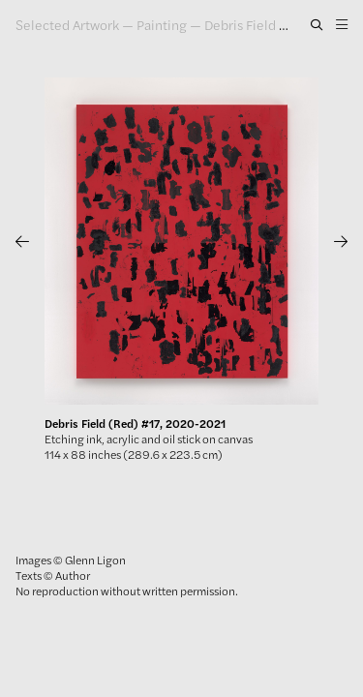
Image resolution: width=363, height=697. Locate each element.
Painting (161, 24)
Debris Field (240, 24)
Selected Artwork (67, 24)
